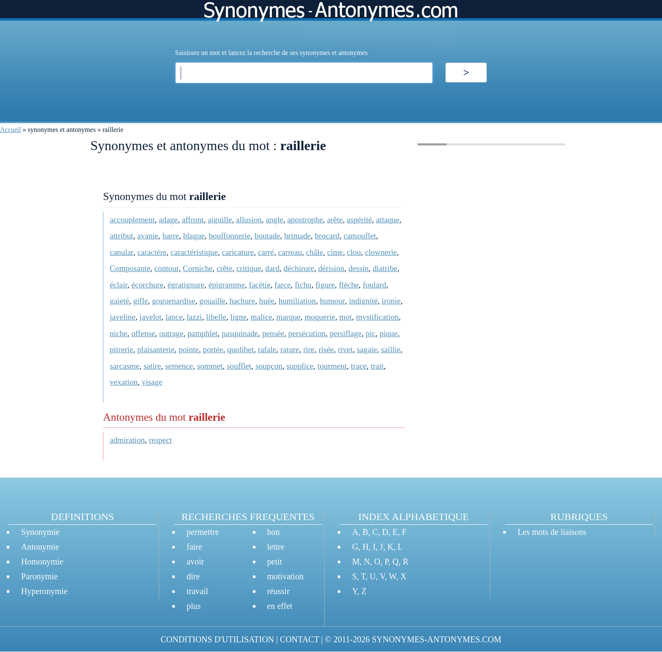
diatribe (385, 268)
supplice (300, 366)
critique (248, 268)
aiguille (220, 219)
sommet (210, 366)
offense (143, 333)
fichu (303, 284)
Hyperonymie (44, 591)
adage (168, 219)
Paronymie (39, 576)
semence (179, 366)
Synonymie (40, 532)
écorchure (147, 284)
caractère (151, 252)
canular (121, 252)
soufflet (239, 366)
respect (160, 440)
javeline (123, 316)
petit (274, 561)
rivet (345, 349)
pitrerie (121, 349)
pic (370, 333)
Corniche (197, 268)
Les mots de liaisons (552, 532)
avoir (195, 561)
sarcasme (124, 366)
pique (389, 333)
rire (309, 349)
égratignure (186, 284)
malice (261, 316)
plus (194, 606)
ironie (391, 300)
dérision (331, 268)
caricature (238, 252)
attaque (387, 219)
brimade (297, 235)
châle (314, 252)
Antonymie (40, 546)
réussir (278, 591)
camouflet (360, 235)
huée (266, 300)
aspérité (359, 219)
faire (194, 546)
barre (171, 235)
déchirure (299, 268)
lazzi (194, 316)
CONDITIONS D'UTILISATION (217, 639)
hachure (242, 300)
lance (174, 316)
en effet (280, 606)
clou (354, 252)
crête (224, 268)
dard (272, 268)
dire (193, 576)
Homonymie (42, 561)
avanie (147, 235)
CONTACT (299, 639)
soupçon (268, 366)
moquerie (319, 316)
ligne (239, 316)
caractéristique (194, 252)
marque (288, 316)
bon (273, 532)
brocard (327, 235)
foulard (374, 284)
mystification (377, 316)
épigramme (227, 284)
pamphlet (202, 333)
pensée (273, 333)
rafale (267, 349)
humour (332, 300)
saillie (391, 349)
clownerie (381, 252)
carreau (290, 252)
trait (377, 366)
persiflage (346, 333)
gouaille (212, 300)
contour (167, 268)
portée (213, 349)
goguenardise (173, 300)
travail (197, 591)
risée (326, 349)
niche (119, 333)
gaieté (119, 300)
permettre (203, 532)
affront (192, 219)
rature (289, 349)
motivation (285, 576)
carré (266, 252)
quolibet (240, 349)
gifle (140, 300)
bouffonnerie (229, 235)
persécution (307, 333)
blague (194, 235)
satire (152, 366)
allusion (249, 219)
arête (334, 219)
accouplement (132, 219)
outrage (171, 333)
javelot (150, 316)
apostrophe (305, 219)
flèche (349, 284)
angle (274, 219)
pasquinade (240, 333)
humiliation (297, 300)
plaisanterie (155, 349)
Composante (130, 268)
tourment (332, 366)
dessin (358, 268)
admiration (127, 440)
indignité (363, 300)
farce (282, 284)
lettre (276, 546)
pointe (189, 349)
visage (152, 382)
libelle (216, 316)
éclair (119, 284)
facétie (260, 284)
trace (358, 366)
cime (335, 252)
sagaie (367, 349)
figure (325, 284)
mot (345, 316)
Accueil (10, 129)
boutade (267, 235)
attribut (121, 235)
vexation (124, 382)
